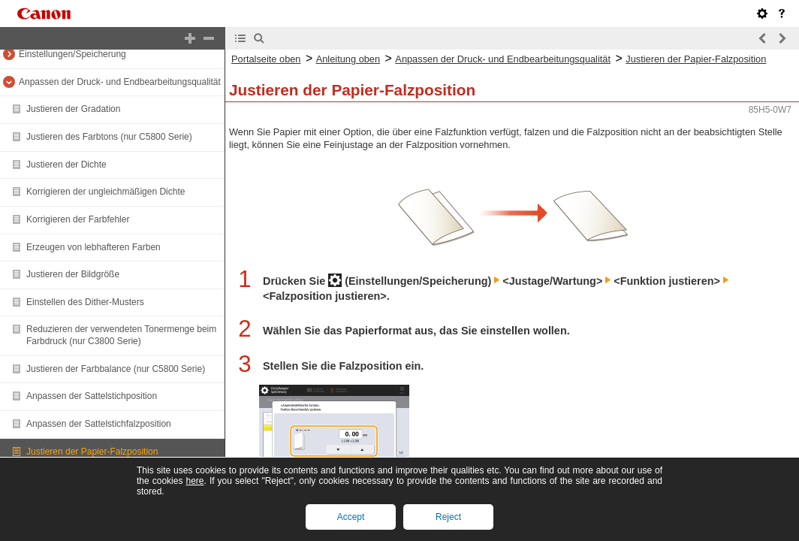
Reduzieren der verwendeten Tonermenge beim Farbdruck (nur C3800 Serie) (121, 335)
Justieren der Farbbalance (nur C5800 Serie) (115, 369)
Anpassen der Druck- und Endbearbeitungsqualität (120, 82)
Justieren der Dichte (66, 164)
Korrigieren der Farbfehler (77, 219)
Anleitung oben (348, 59)
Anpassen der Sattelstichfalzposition (98, 424)
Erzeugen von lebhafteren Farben (93, 247)
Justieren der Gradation (73, 109)
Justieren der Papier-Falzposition (92, 451)
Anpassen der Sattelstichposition (91, 396)
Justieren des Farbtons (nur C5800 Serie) (109, 136)
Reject (448, 517)
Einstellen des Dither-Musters (85, 302)
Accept (351, 517)
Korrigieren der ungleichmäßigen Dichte (105, 191)
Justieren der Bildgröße (72, 274)
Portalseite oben (265, 59)
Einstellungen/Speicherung (72, 54)
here (194, 481)
